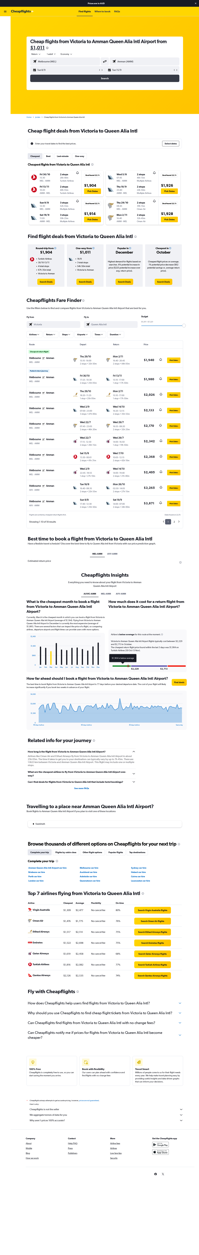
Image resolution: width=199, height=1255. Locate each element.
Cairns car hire (138, 876)
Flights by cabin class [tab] (65, 852)
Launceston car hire (140, 881)
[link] (46, 282)
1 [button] (168, 521)
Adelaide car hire (88, 876)
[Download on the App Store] (160, 1155)
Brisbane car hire (36, 872)
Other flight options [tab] (92, 852)
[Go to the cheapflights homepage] (22, 11)
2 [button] (174, 521)
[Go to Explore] (5, 40)
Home (29, 117)
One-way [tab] (79, 156)
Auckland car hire (88, 872)
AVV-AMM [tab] (112, 554)
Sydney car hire (138, 868)
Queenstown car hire (90, 881)
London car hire (36, 881)
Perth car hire (34, 876)
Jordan (37, 117)
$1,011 (37, 47)
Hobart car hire (138, 872)
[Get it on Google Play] (160, 1148)
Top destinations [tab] (137, 852)
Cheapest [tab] (35, 156)
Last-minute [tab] (63, 156)
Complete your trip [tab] (39, 852)
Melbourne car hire (89, 868)
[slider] (184, 325)
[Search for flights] (5, 21)
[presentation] (47, 48)
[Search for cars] (5, 34)
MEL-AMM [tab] (97, 554)
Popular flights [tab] (115, 852)
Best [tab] (48, 156)
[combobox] (36, 54)
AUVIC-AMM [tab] (90, 593)
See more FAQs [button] (81, 788)
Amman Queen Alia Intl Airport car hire (47, 868)
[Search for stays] (5, 27)
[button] (195, 3)
